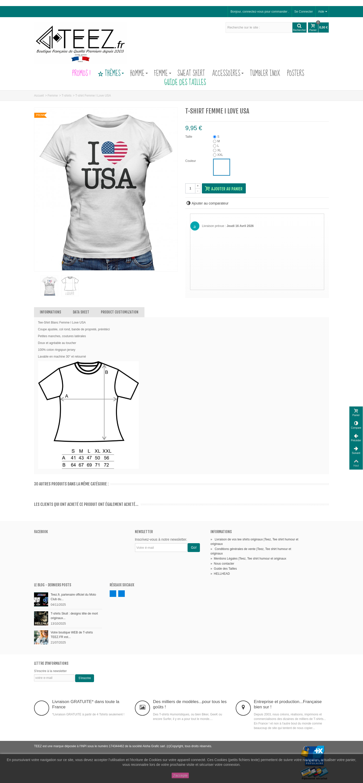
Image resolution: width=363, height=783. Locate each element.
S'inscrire (84, 678)
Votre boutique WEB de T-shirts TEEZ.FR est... (72, 635)
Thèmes (111, 73)
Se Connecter (303, 11)
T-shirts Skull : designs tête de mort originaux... (74, 616)
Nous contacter (222, 563)
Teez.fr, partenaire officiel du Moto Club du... (73, 597)
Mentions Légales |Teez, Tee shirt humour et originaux (248, 558)
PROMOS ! (81, 73)
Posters (295, 73)
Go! (194, 547)
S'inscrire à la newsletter (50, 671)
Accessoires (228, 73)
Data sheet (81, 312)
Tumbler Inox (265, 73)
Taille (189, 136)
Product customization (119, 312)
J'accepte (180, 775)
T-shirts (66, 95)
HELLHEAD (220, 573)
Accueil (39, 95)
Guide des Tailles (181, 82)
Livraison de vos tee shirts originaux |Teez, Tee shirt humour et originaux (254, 542)
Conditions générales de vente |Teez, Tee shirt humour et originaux (250, 551)
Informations (50, 312)
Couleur (191, 161)
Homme (139, 73)
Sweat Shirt (191, 73)
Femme (162, 73)
